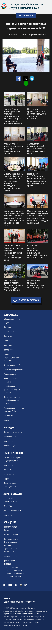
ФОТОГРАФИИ (26, 15)
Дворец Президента (12, 510)
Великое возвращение (13, 369)
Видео (6, 420)
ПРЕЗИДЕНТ (9, 427)
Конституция (8, 340)
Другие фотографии (29, 300)
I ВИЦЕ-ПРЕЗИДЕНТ (13, 453)
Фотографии (8, 474)
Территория (8, 331)
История (7, 327)
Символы (7, 345)
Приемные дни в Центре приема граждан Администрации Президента (10, 545)
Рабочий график (10, 436)
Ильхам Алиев (30, 8)
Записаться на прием (12, 556)
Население (8, 336)
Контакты (7, 515)
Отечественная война (12, 365)
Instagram (4, 585)
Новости (7, 469)
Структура (7, 506)
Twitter (21, 585)
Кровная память (10, 374)
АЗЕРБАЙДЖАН (11, 314)
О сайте (6, 598)
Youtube (10, 585)
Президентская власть (13, 432)
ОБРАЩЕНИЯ (9, 522)
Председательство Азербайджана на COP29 (11, 400)
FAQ (5, 595)
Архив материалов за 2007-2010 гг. (19, 602)
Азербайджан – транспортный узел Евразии (11, 389)
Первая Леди (9, 445)
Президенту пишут (11, 534)
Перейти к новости (36, 35)
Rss (26, 585)
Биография (8, 441)
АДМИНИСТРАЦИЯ (12, 493)
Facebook (16, 585)
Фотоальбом (8, 415)
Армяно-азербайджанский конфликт (11, 357)
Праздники (8, 350)
